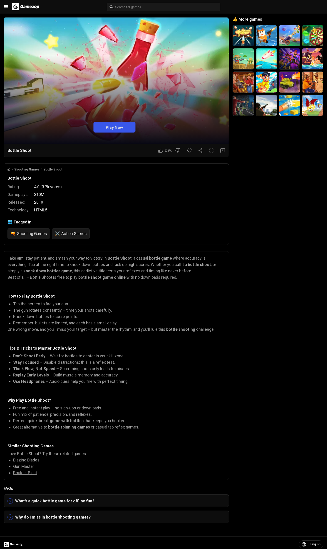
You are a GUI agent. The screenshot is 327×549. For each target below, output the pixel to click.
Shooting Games (27, 169)
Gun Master (23, 466)
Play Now (114, 127)
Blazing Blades (26, 460)
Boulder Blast (25, 472)
